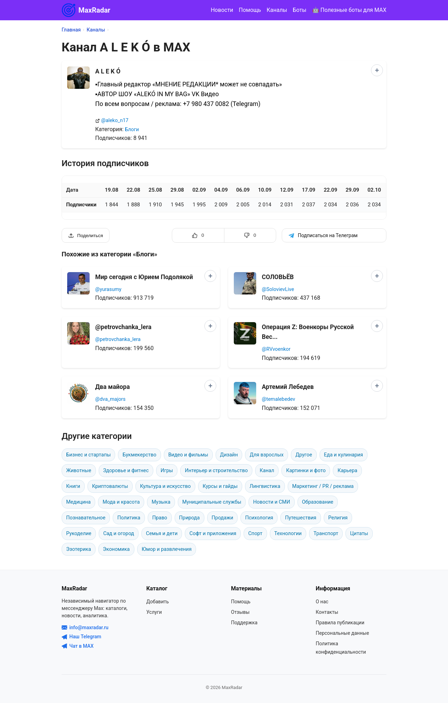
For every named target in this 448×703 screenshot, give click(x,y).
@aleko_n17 (114, 120)
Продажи (222, 518)
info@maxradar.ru (85, 627)
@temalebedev (278, 399)
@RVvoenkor (276, 349)
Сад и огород (118, 534)
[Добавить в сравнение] (377, 70)
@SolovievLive (278, 289)
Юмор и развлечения (167, 549)
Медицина (78, 502)
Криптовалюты (110, 486)
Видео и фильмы (188, 455)
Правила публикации (340, 622)
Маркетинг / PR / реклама (323, 486)
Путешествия (300, 518)
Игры (167, 471)
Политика (128, 518)
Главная (71, 30)
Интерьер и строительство (216, 471)
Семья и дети (161, 534)
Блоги (132, 130)
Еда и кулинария (343, 455)
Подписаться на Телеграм (322, 236)
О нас (322, 601)
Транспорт (326, 534)
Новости (222, 10)
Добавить (157, 601)
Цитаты (359, 534)
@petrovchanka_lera (117, 339)
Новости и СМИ (271, 502)
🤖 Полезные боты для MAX (349, 10)
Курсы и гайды (220, 486)
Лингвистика (265, 486)
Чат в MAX (77, 646)
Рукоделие (78, 534)
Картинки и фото (306, 471)
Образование (317, 502)
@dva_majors (110, 399)
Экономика (116, 549)
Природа (189, 518)
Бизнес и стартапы (88, 455)
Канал (267, 471)
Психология (259, 518)
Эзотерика (78, 549)
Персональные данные (342, 633)
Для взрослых (267, 455)
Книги (73, 486)
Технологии (288, 534)
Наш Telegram (81, 636)
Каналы (277, 10)
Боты (299, 10)
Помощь (250, 10)
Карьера (347, 471)
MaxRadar (86, 10)
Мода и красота (121, 502)
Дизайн (229, 455)
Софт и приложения (212, 534)
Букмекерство (139, 455)
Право (159, 518)
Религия (338, 518)
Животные (78, 471)
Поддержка (244, 622)
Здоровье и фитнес (126, 471)
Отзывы (240, 612)
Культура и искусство (165, 486)
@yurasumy (108, 289)
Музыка (161, 502)
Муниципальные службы (211, 502)
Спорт (255, 534)
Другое (303, 455)
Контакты (327, 612)
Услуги (154, 612)
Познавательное (85, 518)
